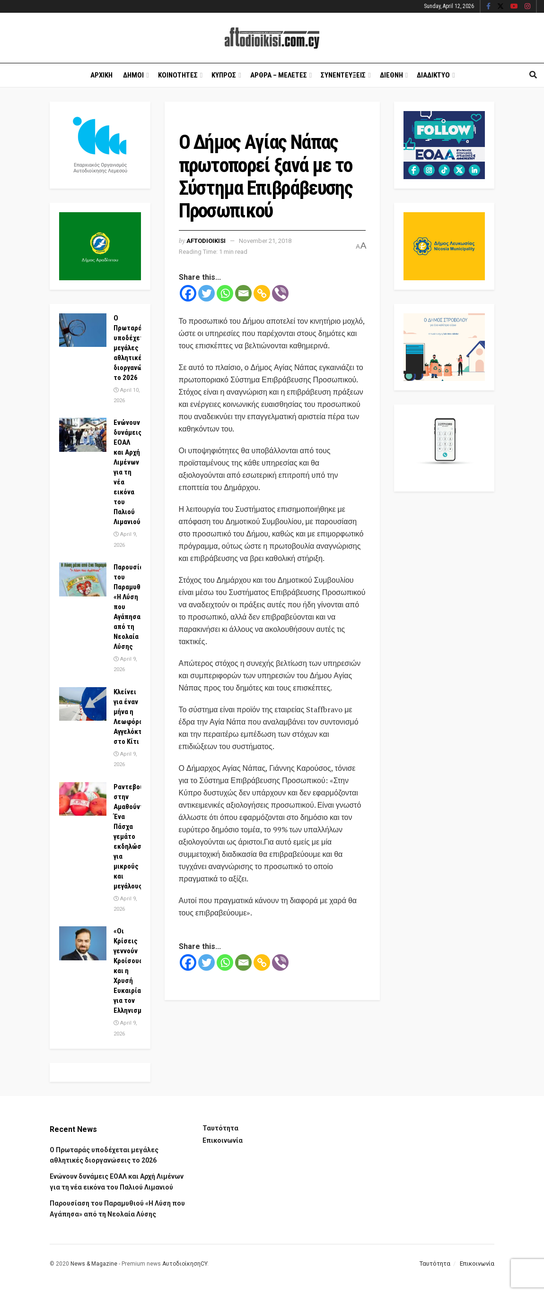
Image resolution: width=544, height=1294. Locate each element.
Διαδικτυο (433, 75)
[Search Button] (533, 75)
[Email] (243, 293)
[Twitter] (206, 293)
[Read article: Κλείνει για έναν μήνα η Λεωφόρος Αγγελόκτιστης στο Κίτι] (82, 704)
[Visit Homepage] (272, 38)
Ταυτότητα (220, 1128)
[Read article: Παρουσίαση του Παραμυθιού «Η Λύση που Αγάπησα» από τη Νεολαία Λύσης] (82, 579)
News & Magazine (93, 1263)
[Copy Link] (262, 293)
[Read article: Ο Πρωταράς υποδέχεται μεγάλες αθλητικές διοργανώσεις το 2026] (82, 330)
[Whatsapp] (225, 293)
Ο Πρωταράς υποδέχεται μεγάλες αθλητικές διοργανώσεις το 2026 (135, 348)
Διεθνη (391, 75)
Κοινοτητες (178, 75)
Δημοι (133, 75)
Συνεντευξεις (343, 75)
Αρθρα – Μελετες (278, 75)
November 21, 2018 (265, 240)
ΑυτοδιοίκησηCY (184, 1263)
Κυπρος (223, 75)
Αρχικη (101, 75)
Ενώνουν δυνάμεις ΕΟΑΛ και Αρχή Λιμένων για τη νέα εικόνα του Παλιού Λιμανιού (128, 472)
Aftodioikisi (206, 240)
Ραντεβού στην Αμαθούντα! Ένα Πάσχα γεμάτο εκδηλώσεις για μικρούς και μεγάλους (132, 836)
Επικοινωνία (222, 1140)
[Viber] (280, 293)
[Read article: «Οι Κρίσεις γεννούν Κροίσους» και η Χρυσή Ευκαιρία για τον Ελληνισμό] (82, 943)
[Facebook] (188, 293)
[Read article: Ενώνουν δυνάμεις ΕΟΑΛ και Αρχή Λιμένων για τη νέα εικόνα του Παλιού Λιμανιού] (82, 435)
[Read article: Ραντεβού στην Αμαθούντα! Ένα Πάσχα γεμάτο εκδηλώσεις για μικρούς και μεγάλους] (82, 799)
